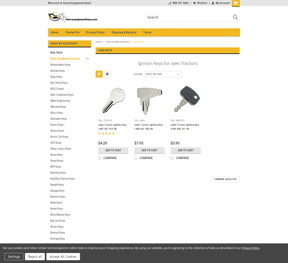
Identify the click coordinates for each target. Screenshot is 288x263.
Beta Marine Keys (60, 214)
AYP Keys (55, 166)
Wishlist (200, 3)
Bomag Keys (57, 238)
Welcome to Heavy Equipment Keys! (69, 3)
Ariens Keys (57, 130)
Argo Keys (56, 77)
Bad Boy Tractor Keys (62, 178)
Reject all (35, 256)
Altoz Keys (56, 113)
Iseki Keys (139, 42)
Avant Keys (56, 160)
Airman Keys (57, 71)
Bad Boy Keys (58, 172)
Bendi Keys (56, 208)
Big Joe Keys (57, 220)
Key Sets (56, 52)
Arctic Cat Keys (59, 136)
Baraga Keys (57, 190)
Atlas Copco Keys (60, 148)
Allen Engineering (60, 101)
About (55, 32)
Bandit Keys (57, 184)
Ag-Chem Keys (59, 83)
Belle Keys (56, 202)
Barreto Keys (57, 196)
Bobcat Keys (57, 232)
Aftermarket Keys (60, 65)
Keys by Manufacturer (65, 59)
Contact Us (72, 32)
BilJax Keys (57, 226)
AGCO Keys (57, 89)
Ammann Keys (58, 119)
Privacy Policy (95, 32)
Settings (14, 256)
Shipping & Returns (124, 32)
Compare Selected (225, 179)
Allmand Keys (58, 107)
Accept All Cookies (63, 256)
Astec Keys (57, 125)
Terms (147, 32)
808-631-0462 (179, 3)
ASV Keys (56, 142)
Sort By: (138, 74)
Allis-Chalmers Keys (62, 95)
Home (99, 42)
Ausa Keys (56, 154)
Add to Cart (113, 150)
